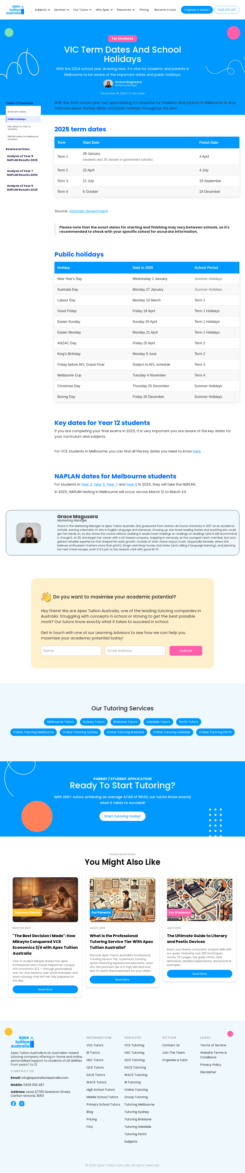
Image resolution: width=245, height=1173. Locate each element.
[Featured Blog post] (23, 158)
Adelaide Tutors (158, 722)
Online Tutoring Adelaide (171, 732)
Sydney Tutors (94, 722)
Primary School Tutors (103, 1104)
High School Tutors (100, 1089)
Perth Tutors (188, 722)
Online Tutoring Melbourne (33, 732)
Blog (89, 1112)
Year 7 (112, 484)
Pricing (144, 10)
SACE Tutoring (135, 1067)
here (197, 451)
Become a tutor (165, 10)
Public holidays (17, 119)
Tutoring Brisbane (137, 1119)
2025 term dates (17, 111)
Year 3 (86, 484)
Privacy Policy (210, 1064)
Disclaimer (208, 1072)
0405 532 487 (227, 10)
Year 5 (99, 484)
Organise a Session (197, 10)
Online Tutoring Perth (215, 732)
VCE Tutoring (134, 1045)
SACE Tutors (95, 1075)
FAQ (89, 1126)
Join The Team (173, 1052)
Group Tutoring (136, 1097)
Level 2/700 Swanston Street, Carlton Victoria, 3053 (41, 1094)
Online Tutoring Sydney (80, 732)
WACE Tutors (96, 1082)
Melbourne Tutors (60, 722)
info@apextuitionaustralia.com (39, 1078)
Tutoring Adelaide (137, 1126)
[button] (42, 10)
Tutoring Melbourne (139, 1104)
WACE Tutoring (135, 1075)
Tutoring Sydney (136, 1112)
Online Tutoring (136, 1089)
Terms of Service (213, 1045)
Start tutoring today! (122, 816)
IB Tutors (93, 1052)
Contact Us (171, 1045)
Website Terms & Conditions (213, 1055)
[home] (15, 9)
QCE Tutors (95, 1067)
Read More (45, 989)
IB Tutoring (132, 1082)
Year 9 (131, 484)
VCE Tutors (94, 1045)
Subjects (130, 1141)
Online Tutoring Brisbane (125, 732)
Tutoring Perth (135, 1134)
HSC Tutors (94, 1060)
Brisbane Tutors (125, 722)
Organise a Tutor (175, 1060)
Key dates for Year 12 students (19, 128)
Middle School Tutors (102, 1097)
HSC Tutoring (134, 1052)
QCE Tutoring (134, 1060)
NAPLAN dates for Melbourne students (23, 138)
